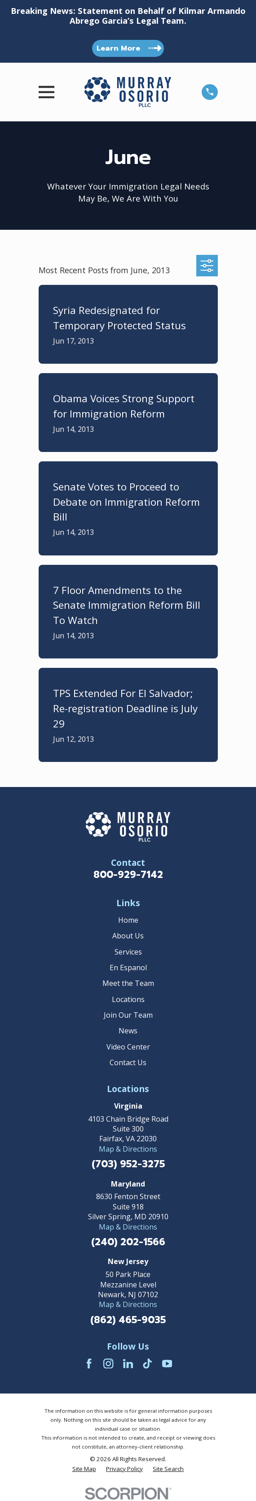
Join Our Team (128, 1015)
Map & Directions (128, 1149)
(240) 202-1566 (128, 1242)
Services (128, 952)
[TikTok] (147, 1363)
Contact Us (128, 1062)
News (128, 1031)
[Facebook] (89, 1363)
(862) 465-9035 (128, 1320)
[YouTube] (167, 1363)
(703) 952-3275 (128, 1164)
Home (128, 920)
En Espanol (128, 967)
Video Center (128, 1047)
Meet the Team (128, 983)
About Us (128, 936)
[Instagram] (108, 1363)
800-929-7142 (128, 875)
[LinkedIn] (128, 1363)
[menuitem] (84, 1469)
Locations (128, 999)
